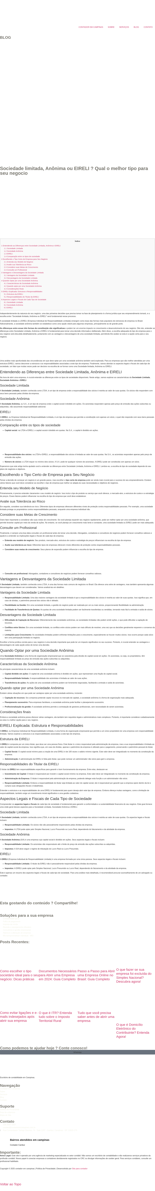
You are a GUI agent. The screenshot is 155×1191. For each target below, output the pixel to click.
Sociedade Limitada (13, 248)
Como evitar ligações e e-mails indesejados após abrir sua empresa (19, 1016)
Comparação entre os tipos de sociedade (22, 256)
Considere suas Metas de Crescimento (21, 267)
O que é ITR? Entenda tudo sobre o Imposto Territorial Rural (55, 1017)
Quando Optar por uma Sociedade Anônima (19, 281)
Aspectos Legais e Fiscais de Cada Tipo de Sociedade (23, 300)
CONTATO (148, 27)
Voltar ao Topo (10, 1184)
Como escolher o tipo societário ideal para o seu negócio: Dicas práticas (19, 975)
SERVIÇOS (124, 27)
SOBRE (111, 27)
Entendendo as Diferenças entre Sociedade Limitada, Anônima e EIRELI (31, 246)
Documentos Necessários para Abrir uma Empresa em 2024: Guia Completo (57, 975)
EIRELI (8, 254)
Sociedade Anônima (13, 251)
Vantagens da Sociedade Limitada (19, 275)
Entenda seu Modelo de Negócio (18, 262)
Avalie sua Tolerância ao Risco (17, 265)
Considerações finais (14, 289)
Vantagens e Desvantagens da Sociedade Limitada (22, 273)
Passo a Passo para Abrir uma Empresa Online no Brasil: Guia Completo (96, 975)
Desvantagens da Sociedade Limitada (20, 278)
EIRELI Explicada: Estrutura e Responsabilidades (21, 291)
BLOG (136, 27)
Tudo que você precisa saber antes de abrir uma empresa (96, 1017)
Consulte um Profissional (15, 270)
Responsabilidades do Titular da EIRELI (21, 297)
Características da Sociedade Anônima (21, 283)
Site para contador (80, 1169)
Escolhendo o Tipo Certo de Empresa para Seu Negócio (24, 259)
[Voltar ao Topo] (3, 1177)
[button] (77, 1052)
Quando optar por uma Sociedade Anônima (23, 286)
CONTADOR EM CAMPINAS (91, 27)
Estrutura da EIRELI (13, 294)
